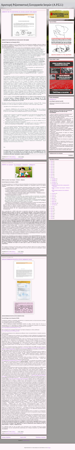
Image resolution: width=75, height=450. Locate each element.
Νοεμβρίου (54, 180)
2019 (52, 172)
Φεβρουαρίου (54, 203)
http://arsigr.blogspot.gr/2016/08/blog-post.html (10, 330)
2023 (52, 166)
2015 (52, 206)
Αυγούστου (54, 193)
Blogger (49, 447)
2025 (52, 162)
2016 (52, 177)
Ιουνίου (53, 196)
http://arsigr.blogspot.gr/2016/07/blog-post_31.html (11, 360)
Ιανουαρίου (54, 204)
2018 (52, 174)
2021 (52, 169)
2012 (52, 211)
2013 (52, 210)
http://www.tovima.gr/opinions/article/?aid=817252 (18, 378)
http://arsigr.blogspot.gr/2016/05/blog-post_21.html (11, 327)
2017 (52, 175)
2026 (52, 161)
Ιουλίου (53, 195)
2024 (52, 164)
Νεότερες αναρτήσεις (6, 437)
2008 (52, 218)
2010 (52, 214)
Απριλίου (53, 199)
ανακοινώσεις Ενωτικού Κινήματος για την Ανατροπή (14, 158)
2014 (52, 208)
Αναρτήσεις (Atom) (26, 440)
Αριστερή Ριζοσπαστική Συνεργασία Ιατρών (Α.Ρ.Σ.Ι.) (32, 4)
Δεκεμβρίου (54, 178)
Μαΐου (53, 198)
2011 (52, 213)
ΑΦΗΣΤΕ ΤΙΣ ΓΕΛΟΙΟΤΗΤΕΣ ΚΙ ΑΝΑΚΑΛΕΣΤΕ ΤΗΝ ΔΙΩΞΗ (19, 12)
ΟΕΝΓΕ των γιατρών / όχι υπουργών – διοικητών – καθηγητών (18, 164)
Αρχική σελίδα (23, 437)
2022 (52, 167)
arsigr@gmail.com (53, 99)
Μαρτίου (53, 201)
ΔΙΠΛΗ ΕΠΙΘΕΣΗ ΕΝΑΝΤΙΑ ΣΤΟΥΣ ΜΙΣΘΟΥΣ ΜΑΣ (17, 259)
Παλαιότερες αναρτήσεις (41, 437)
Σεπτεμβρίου (54, 183)
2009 (52, 216)
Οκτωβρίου (54, 182)
